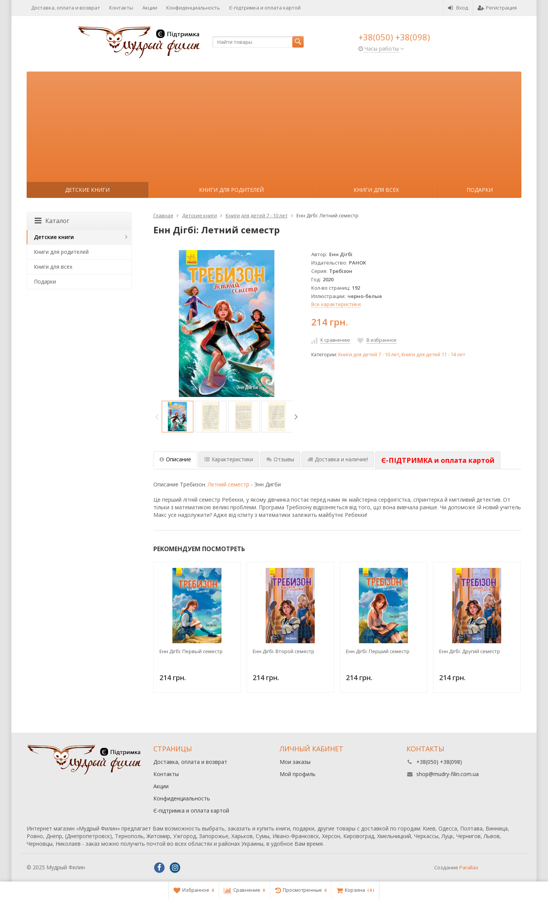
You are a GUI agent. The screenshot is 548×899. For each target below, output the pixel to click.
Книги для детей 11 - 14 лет (433, 354)
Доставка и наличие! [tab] (337, 459)
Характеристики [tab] (228, 459)
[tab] (437, 460)
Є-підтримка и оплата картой (265, 7)
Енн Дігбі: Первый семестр (191, 651)
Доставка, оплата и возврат (65, 7)
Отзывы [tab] (280, 459)
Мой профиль (297, 774)
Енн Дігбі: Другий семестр (469, 651)
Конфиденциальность (193, 7)
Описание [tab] (175, 459)
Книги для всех (376, 189)
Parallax (468, 867)
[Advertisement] (274, 125)
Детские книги (87, 189)
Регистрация (497, 7)
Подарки (480, 189)
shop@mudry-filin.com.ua (447, 774)
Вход (458, 7)
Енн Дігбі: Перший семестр (377, 651)
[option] (177, 416)
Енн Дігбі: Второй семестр (283, 651)
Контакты (121, 7)
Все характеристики (336, 304)
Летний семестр (228, 484)
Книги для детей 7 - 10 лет (368, 354)
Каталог (52, 221)
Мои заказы (295, 761)
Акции (149, 7)
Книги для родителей (231, 189)
